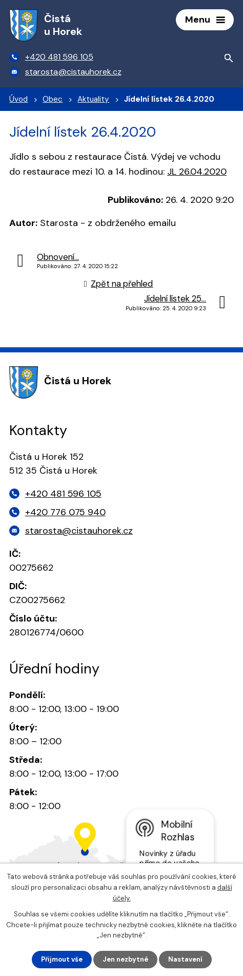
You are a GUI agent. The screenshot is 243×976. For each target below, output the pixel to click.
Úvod (18, 99)
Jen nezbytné (125, 959)
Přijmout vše (62, 959)
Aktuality (93, 99)
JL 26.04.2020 (197, 171)
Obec (53, 99)
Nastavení (185, 959)
